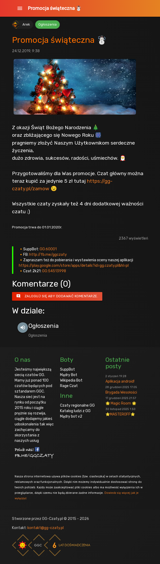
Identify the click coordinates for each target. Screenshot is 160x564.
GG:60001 (48, 249)
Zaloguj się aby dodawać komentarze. (57, 296)
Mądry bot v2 (71, 416)
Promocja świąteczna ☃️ (54, 8)
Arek (26, 24)
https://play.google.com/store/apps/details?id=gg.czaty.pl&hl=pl (74, 265)
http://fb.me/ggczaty (48, 254)
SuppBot (67, 369)
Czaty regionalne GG (77, 405)
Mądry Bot (68, 375)
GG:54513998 (54, 271)
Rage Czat (69, 386)
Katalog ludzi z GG (75, 411)
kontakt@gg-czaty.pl (45, 528)
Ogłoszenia (47, 24)
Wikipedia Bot (71, 380)
